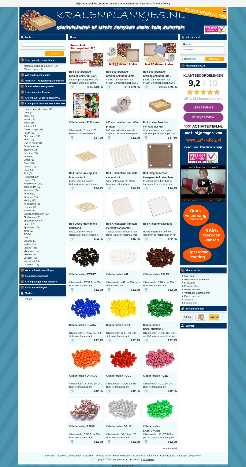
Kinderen (31, 197)
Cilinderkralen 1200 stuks (84, 122)
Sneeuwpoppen (33, 220)
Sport (29, 224)
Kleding (30, 200)
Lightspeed (148, 459)
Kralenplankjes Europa (37, 92)
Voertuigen (32, 261)
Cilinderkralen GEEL (118, 325)
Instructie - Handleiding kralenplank (44, 80)
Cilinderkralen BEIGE (82, 426)
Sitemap (188, 299)
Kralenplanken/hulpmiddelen (41, 66)
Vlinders (30, 254)
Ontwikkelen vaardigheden (39, 86)
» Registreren (189, 59)
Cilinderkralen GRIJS (118, 426)
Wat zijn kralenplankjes (38, 75)
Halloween (31, 176)
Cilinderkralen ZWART (82, 274)
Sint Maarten (32, 217)
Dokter (29, 163)
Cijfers (29, 160)
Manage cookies (123, 8)
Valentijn (30, 126)
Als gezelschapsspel (36, 276)
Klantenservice (194, 270)
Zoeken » (54, 53)
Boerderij (31, 153)
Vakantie (30, 241)
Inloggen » (215, 59)
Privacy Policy (191, 286)
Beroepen (31, 146)
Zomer (29, 116)
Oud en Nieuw (33, 143)
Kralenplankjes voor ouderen (41, 281)
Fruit (28, 173)
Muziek (29, 210)
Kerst (29, 139)
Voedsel (30, 258)
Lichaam (30, 207)
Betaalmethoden (192, 289)
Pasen (29, 133)
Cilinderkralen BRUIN (156, 274)
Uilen (28, 237)
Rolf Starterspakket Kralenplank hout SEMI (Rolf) (120, 76)
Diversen (31, 264)
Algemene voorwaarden (196, 279)
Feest (29, 170)
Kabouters (31, 190)
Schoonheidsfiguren (36, 214)
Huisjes (29, 180)
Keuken (29, 193)
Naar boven (169, 448)
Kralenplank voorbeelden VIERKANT (45, 103)
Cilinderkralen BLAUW (82, 325)
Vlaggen (30, 247)
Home (73, 37)
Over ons (189, 276)
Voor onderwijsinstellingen (40, 270)
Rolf (28, 298)
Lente (29, 112)
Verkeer (30, 244)
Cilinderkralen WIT (117, 274)
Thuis (29, 230)
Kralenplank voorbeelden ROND (42, 97)
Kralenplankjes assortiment (40, 60)
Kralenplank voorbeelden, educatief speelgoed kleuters (75, 20)
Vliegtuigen (31, 251)
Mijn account (193, 37)
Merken (29, 293)
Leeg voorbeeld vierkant (38, 109)
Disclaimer (189, 282)
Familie (30, 166)
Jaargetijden (32, 187)
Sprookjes (31, 227)
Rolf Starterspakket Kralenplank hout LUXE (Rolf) (157, 76)
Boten (28, 156)
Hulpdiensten (33, 183)
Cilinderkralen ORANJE (83, 375)
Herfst (29, 119)
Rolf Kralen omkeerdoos (157, 223)
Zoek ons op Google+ (123, 465)
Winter (29, 122)
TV (27, 234)
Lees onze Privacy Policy (155, 3)
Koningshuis (32, 203)
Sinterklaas (32, 136)
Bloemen (31, 149)
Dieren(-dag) (33, 129)
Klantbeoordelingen (36, 287)
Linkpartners (190, 303)
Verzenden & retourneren (197, 293)
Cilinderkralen (33, 69)
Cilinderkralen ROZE (155, 375)
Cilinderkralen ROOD (118, 375)
